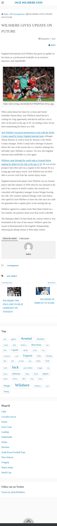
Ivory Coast (6, 427)
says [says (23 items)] (23, 379)
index (53, 45)
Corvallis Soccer (8, 417)
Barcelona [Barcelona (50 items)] (36, 344)
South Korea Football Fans (13, 452)
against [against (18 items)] (13, 339)
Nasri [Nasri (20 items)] (27, 374)
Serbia (4, 442)
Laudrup (5, 432)
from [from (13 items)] (30, 361)
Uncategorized (12, 265)
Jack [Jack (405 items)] (15, 367)
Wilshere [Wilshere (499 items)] (22, 385)
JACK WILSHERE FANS (28, 2)
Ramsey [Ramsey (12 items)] (15, 378)
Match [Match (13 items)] (5, 374)
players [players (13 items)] (5, 378)
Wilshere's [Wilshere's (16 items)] (37, 386)
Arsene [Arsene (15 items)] (5, 345)
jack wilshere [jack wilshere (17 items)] (28, 368)
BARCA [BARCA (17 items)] (24, 345)
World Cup (6, 472)
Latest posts (24, 238)
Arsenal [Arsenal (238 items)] (26, 338)
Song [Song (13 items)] (31, 378)
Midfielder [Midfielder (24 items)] (16, 374)
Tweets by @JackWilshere (13, 492)
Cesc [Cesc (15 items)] (43, 350)
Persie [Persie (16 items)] (36, 374)
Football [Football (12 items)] (21, 361)
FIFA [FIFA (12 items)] (12, 361)
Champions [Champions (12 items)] (6, 356)
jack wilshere (12, 276)
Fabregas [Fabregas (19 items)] (49, 356)
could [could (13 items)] (16, 356)
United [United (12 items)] (40, 378)
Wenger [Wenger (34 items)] (6, 385)
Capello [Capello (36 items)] (14, 350)
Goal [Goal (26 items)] (47, 361)
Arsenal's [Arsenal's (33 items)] (40, 339)
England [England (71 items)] (27, 355)
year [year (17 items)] (47, 386)
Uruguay (5, 462)
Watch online (7, 467)
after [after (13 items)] (4, 339)
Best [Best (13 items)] (47, 345)
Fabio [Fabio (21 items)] (39, 356)
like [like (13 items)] (48, 368)
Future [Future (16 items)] (38, 361)
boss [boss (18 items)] (5, 350)
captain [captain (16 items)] (25, 350)
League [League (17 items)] (40, 368)
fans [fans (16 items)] (4, 361)
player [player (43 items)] (46, 373)
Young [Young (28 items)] (6, 391)
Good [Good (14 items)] (5, 368)
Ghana (4, 422)
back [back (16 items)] (14, 345)
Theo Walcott (7, 457)
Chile (3, 411)
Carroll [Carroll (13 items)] (35, 350)
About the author (10, 238)
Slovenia (5, 447)
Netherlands (6, 437)
